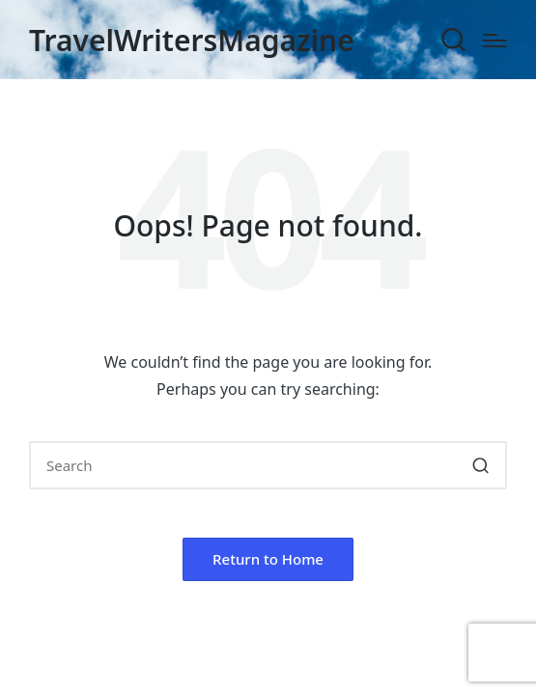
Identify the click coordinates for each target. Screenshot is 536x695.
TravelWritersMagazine (191, 40)
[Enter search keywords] (268, 465)
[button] (480, 465)
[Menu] (495, 40)
